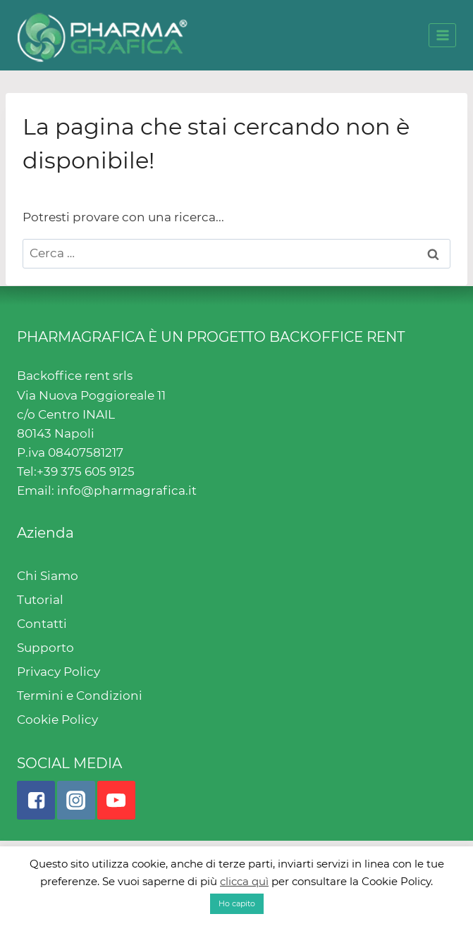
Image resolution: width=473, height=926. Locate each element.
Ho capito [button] (237, 903)
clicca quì (244, 881)
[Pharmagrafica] (102, 35)
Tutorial (40, 600)
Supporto (45, 648)
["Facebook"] (36, 800)
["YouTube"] (116, 800)
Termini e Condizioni (79, 696)
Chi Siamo (47, 576)
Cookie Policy (57, 719)
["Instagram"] (76, 800)
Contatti (42, 624)
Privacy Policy (58, 672)
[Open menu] (442, 35)
